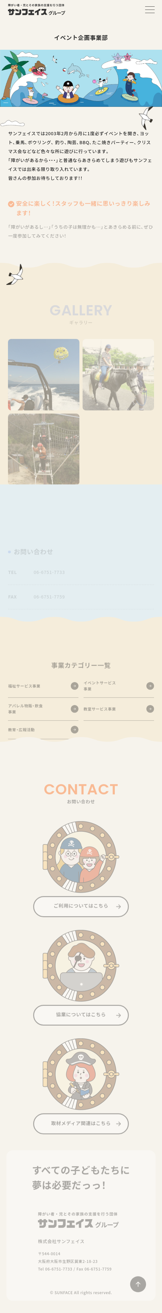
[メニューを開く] (150, 9)
